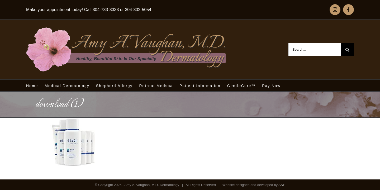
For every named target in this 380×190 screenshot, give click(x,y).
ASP (281, 185)
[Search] (347, 49)
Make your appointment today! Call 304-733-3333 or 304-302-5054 (88, 9)
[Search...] (314, 49)
